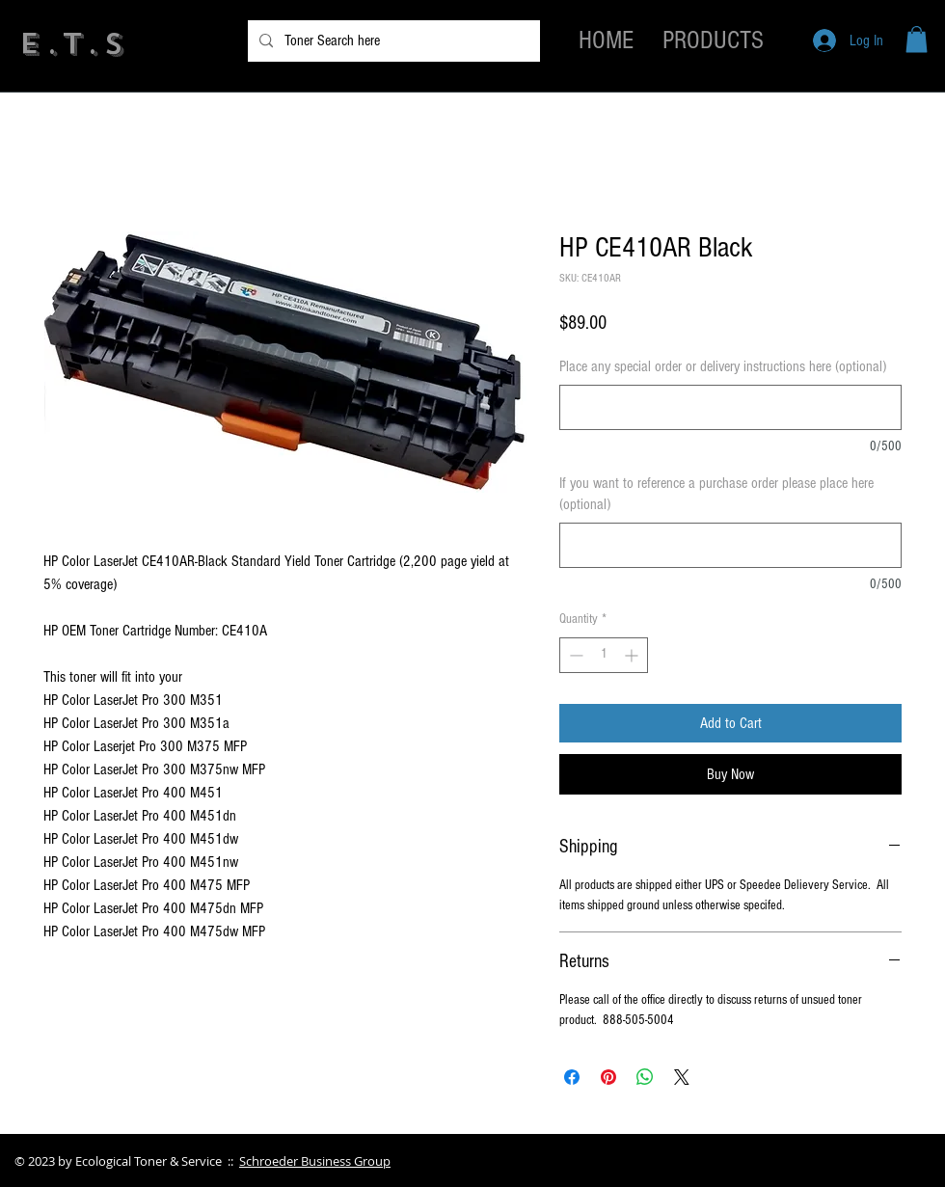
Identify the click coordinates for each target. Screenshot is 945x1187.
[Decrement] (574, 655)
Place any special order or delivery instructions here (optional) (722, 366)
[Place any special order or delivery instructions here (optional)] (730, 407)
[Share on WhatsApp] (645, 1077)
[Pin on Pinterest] (608, 1077)
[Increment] (633, 655)
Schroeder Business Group (315, 1161)
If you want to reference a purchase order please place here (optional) (716, 493)
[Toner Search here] (392, 41)
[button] (916, 39)
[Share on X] (681, 1077)
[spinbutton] (603, 655)
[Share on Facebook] (571, 1077)
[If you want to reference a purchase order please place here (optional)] (730, 545)
